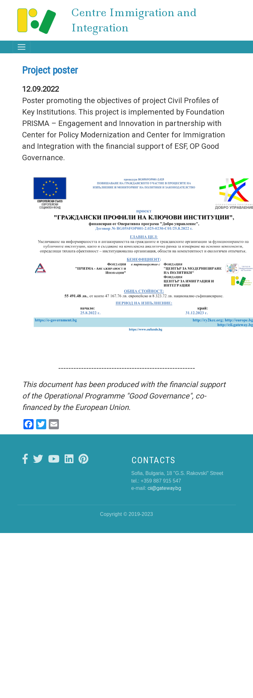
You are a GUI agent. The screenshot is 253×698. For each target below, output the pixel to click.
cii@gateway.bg (164, 488)
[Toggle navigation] (21, 47)
